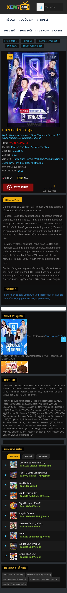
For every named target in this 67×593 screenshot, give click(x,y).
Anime (57, 30)
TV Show (42, 30)
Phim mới (25, 30)
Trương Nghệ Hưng (22, 159)
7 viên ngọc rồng (18, 584)
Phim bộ (9, 30)
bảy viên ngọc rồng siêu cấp (39, 574)
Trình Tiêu (19, 163)
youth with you (31, 294)
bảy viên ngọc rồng (50, 579)
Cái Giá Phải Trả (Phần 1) (31, 523)
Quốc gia (26, 19)
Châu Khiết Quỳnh (34, 163)
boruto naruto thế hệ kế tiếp (15, 579)
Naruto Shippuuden (28, 493)
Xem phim (17, 187)
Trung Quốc (17, 151)
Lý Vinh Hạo (38, 159)
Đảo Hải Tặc (25, 483)
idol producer (46, 294)
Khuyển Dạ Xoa (26, 513)
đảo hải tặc (19, 574)
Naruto (22, 533)
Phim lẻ (42, 19)
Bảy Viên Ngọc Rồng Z (30, 503)
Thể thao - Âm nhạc (29, 147)
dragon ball (34, 579)
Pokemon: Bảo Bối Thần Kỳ (32, 462)
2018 (20, 171)
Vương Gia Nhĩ (52, 159)
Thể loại (9, 19)
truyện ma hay (42, 298)
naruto (6, 584)
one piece (7, 574)
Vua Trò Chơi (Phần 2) (29, 544)
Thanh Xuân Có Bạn (32, 46)
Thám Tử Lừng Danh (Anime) (33, 473)
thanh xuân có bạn (13, 294)
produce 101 (27, 298)
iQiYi (14, 155)
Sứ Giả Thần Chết (27, 554)
